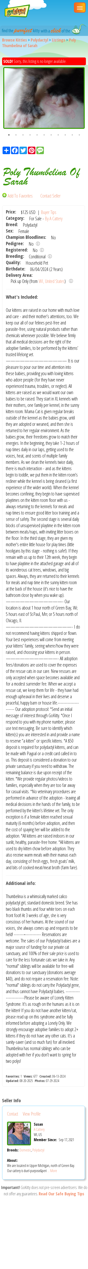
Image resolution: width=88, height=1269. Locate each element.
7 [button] (51, 135)
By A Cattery (53, 218)
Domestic (25, 1150)
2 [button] (16, 135)
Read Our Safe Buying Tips (61, 1194)
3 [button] (23, 135)
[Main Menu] (80, 7)
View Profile (32, 1114)
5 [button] (37, 135)
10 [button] (72, 135)
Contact (12, 1114)
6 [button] (44, 135)
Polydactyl (39, 40)
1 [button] (9, 135)
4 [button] (30, 135)
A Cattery (39, 1129)
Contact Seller (50, 196)
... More (52, 1170)
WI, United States (52, 281)
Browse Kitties (14, 40)
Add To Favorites (18, 196)
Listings (58, 40)
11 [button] (79, 135)
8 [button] (58, 135)
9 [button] (65, 135)
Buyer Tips (48, 212)
